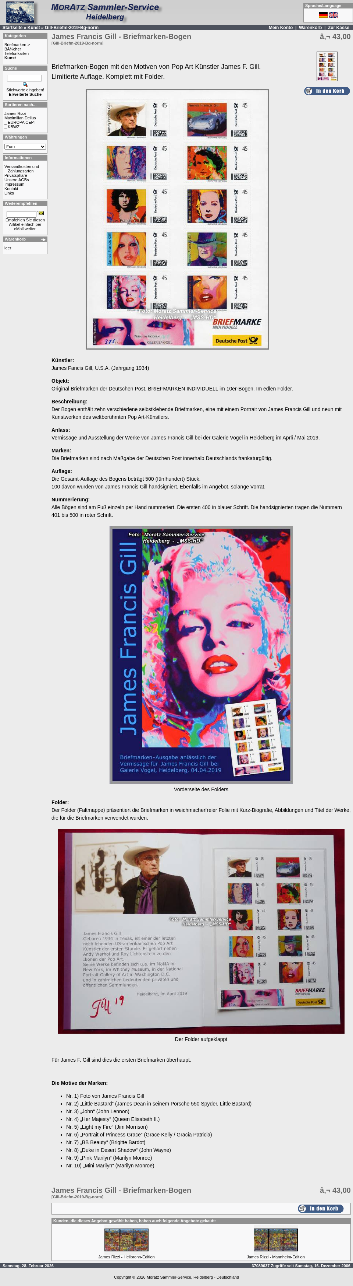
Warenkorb (310, 27)
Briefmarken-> (17, 44)
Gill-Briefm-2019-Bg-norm (72, 27)
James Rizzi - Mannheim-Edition (276, 1257)
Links (9, 193)
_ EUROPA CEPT (20, 122)
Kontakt (11, 188)
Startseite (13, 27)
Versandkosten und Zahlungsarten (21, 168)
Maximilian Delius (20, 118)
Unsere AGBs (16, 180)
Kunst (34, 27)
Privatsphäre (15, 175)
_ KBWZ (11, 127)
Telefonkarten (16, 53)
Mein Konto (281, 27)
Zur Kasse (338, 27)
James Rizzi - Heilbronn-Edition (126, 1257)
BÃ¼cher (12, 49)
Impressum (14, 184)
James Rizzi (15, 113)
